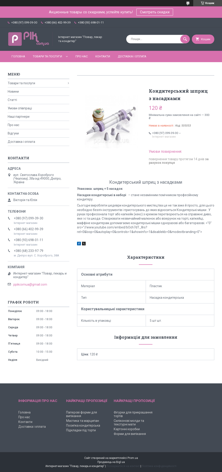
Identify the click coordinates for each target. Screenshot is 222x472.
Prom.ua (133, 458)
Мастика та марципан (82, 421)
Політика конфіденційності (159, 466)
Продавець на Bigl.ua (111, 462)
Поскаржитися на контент (123, 466)
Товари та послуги (47, 56)
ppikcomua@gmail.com (30, 284)
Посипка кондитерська (83, 425)
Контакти (102, 56)
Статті (12, 100)
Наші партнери (18, 116)
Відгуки (13, 133)
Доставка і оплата (132, 56)
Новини (13, 91)
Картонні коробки (127, 429)
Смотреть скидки (154, 12)
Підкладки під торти (81, 430)
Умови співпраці (20, 108)
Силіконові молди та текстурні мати (129, 422)
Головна (18, 56)
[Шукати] (185, 39)
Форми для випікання (130, 434)
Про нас (81, 56)
